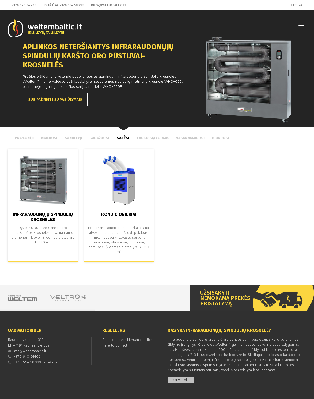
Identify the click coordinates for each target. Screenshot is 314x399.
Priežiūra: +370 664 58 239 (64, 5)
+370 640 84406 (24, 5)
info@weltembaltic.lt (108, 5)
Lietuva (296, 5)
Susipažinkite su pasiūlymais (55, 99)
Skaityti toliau (181, 380)
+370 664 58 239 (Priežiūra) (36, 362)
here (106, 345)
